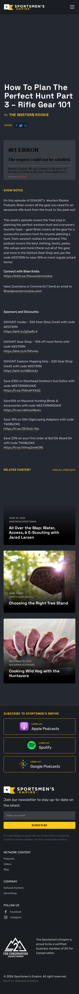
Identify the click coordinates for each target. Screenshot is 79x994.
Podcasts (9, 858)
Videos (7, 864)
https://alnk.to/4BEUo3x (21, 371)
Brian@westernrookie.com (22, 291)
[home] (29, 7)
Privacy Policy (48, 835)
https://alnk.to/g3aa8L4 (20, 331)
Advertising (10, 893)
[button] (71, 7)
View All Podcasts (63, 470)
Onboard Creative (27, 981)
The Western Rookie (29, 115)
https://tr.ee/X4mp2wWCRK (23, 447)
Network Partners (14, 887)
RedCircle (22, 177)
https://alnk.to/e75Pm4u (21, 351)
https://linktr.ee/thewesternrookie (28, 276)
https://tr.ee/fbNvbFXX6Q (22, 390)
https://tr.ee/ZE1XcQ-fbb (21, 428)
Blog (6, 869)
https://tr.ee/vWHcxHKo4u (22, 410)
